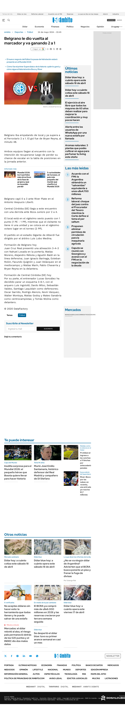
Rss (84, 674)
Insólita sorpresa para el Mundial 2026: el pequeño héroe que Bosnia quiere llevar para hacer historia (17, 472)
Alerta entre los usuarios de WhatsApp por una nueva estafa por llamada (76, 132)
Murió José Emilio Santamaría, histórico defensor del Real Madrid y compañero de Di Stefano (46, 472)
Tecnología (70, 674)
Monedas (68, 314)
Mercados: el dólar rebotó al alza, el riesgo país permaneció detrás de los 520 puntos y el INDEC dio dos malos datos (17, 636)
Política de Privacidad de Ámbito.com (24, 678)
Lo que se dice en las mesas (88, 14)
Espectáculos (52, 674)
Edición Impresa (99, 669)
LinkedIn (24, 656)
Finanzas (55, 26)
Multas (96, 678)
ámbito (7, 32)
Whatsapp (37, 656)
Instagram (17, 656)
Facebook (11, 656)
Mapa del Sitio (98, 674)
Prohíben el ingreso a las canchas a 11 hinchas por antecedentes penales (86, 460)
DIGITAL (35, 686)
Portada (9, 665)
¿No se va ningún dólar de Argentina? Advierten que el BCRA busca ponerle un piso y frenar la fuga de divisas (77, 568)
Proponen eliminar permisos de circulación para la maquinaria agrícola (78, 235)
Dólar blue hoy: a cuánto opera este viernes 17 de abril (74, 609)
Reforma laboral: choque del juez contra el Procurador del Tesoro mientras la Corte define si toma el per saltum (80, 210)
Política (70, 26)
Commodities (83, 314)
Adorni (105, 14)
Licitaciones (111, 678)
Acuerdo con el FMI (55, 14)
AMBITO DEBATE (85, 686)
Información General (16, 674)
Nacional (53, 669)
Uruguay (115, 26)
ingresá (119, 20)
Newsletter (119, 26)
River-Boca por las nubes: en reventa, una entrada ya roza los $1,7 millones (85, 486)
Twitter (5, 656)
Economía (39, 26)
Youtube (30, 656)
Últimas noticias (28, 665)
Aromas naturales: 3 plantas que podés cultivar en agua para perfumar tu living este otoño (77, 151)
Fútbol (30, 32)
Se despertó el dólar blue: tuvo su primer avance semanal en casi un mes (47, 638)
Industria (115, 14)
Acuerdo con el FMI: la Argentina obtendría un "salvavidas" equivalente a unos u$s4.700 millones (80, 184)
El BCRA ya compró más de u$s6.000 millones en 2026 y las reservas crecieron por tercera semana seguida (47, 613)
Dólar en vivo (21, 14)
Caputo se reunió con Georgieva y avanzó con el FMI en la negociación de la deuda (80, 256)
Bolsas (75, 314)
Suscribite (48, 329)
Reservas (70, 14)
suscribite (111, 20)
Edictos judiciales (77, 678)
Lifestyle (38, 669)
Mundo (67, 669)
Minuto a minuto (13, 625)
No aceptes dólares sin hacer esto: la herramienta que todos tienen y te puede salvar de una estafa (17, 612)
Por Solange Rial (70, 580)
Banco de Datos (94, 665)
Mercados (113, 665)
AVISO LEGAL (55, 678)
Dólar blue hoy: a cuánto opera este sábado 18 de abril (75, 80)
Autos (36, 674)
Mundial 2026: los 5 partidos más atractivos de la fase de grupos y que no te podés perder (24, 179)
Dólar (25, 26)
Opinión (100, 26)
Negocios (85, 26)
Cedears (92, 314)
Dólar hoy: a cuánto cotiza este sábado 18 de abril (77, 92)
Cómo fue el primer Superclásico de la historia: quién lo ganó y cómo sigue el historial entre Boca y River (33, 68)
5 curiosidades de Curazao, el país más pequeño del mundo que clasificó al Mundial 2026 (53, 179)
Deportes (19, 32)
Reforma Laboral (37, 14)
